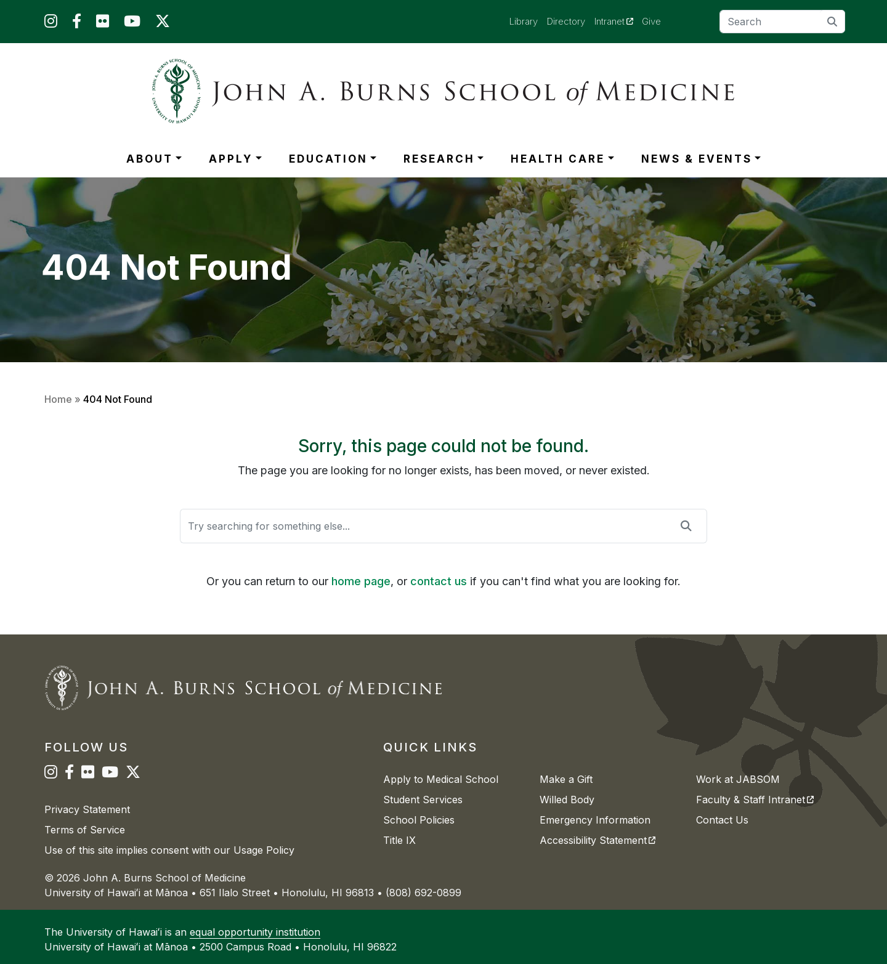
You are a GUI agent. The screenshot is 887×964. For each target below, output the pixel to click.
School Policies (419, 820)
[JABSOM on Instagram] (51, 24)
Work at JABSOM (738, 779)
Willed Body (567, 799)
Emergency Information (595, 820)
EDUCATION (328, 159)
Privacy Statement (87, 809)
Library (523, 21)
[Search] (782, 21)
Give (651, 21)
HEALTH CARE (558, 159)
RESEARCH (439, 159)
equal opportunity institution (255, 932)
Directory (566, 21)
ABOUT (149, 159)
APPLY (231, 159)
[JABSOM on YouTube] (132, 24)
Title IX (399, 840)
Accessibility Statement (597, 840)
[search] (832, 21)
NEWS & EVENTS (696, 159)
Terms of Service (84, 830)
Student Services (423, 799)
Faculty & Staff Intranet (755, 799)
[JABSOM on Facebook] (77, 24)
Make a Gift (566, 779)
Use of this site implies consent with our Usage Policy (169, 850)
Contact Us (722, 820)
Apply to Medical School (440, 779)
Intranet (618, 21)
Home (58, 399)
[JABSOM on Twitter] (162, 24)
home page (361, 581)
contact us (438, 581)
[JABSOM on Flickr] (102, 24)
